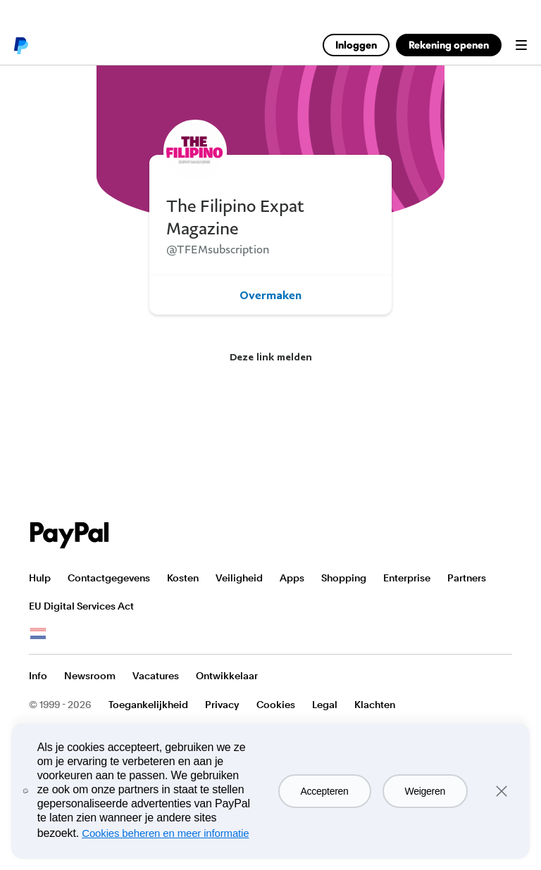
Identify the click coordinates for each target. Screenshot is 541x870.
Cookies (275, 704)
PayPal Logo (70, 535)
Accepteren (325, 791)
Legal (324, 704)
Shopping (343, 578)
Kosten (183, 578)
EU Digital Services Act (81, 606)
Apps (292, 578)
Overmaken (270, 295)
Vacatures (155, 675)
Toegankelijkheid (148, 704)
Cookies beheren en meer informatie (165, 833)
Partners (466, 578)
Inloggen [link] (356, 45)
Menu (521, 45)
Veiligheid (239, 578)
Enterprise (406, 578)
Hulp (40, 578)
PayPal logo (20, 45)
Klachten (374, 704)
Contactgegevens (109, 578)
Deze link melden (271, 356)
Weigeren (425, 791)
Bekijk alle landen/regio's (38, 634)
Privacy (222, 704)
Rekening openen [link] (449, 45)
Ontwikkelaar (227, 675)
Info (38, 675)
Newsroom (90, 675)
